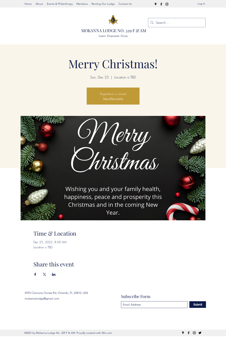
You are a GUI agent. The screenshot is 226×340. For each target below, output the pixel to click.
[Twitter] (200, 333)
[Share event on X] (44, 274)
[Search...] (176, 22)
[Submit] (197, 304)
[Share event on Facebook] (35, 274)
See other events (113, 98)
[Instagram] (167, 4)
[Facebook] (161, 4)
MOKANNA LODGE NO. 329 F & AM (113, 30)
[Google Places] (155, 4)
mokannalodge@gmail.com (42, 298)
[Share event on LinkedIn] (54, 274)
